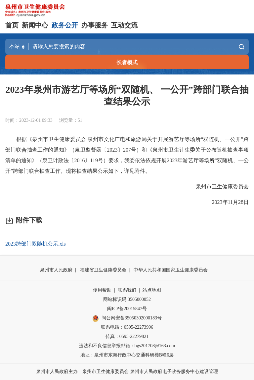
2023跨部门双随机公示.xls (35, 244)
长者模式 (127, 62)
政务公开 (65, 25)
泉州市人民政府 (56, 269)
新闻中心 (35, 25)
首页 (12, 25)
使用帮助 (102, 290)
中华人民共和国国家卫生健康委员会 (171, 269)
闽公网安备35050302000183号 (127, 318)
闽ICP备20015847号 (127, 308)
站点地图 (152, 290)
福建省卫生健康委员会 (103, 269)
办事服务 (94, 25)
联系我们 (127, 290)
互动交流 (124, 25)
